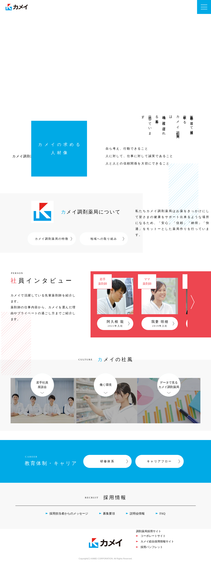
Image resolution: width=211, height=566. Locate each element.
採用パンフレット (152, 549)
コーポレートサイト (153, 538)
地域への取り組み (103, 238)
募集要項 (109, 515)
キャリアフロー (159, 463)
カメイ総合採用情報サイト (157, 543)
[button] (192, 303)
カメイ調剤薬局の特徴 (51, 238)
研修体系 (107, 463)
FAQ (162, 515)
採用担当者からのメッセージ (68, 515)
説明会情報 (137, 515)
